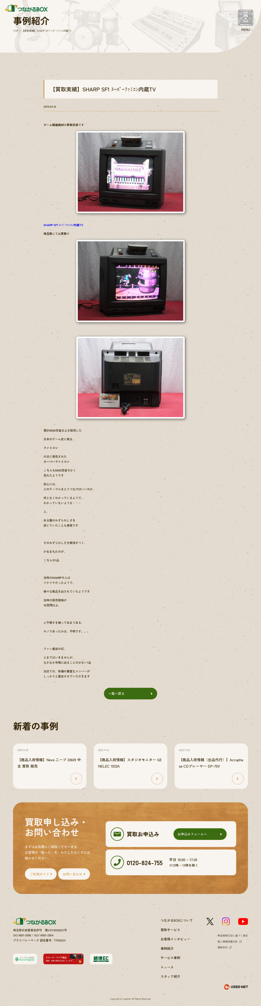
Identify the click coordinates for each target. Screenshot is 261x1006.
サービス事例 (170, 957)
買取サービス (170, 929)
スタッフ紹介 (170, 976)
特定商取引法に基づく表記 (233, 935)
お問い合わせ (72, 874)
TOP (15, 30)
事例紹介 (167, 948)
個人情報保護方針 (228, 941)
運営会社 (223, 947)
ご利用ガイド (39, 874)
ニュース (167, 967)
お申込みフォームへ (192, 834)
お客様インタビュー (175, 939)
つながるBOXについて (177, 920)
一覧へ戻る (116, 693)
